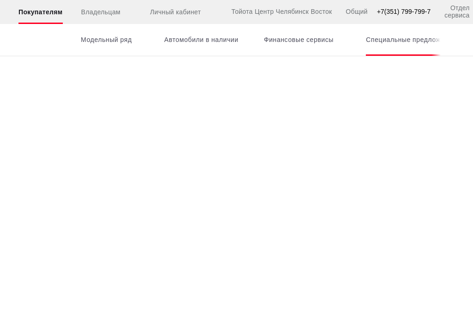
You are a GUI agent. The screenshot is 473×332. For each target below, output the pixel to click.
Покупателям (40, 12)
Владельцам (101, 12)
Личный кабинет (170, 12)
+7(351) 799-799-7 (404, 11)
